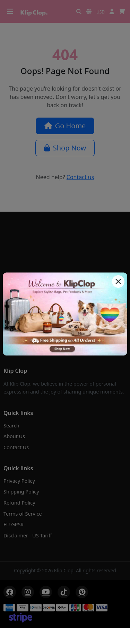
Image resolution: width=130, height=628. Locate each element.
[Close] (118, 281)
